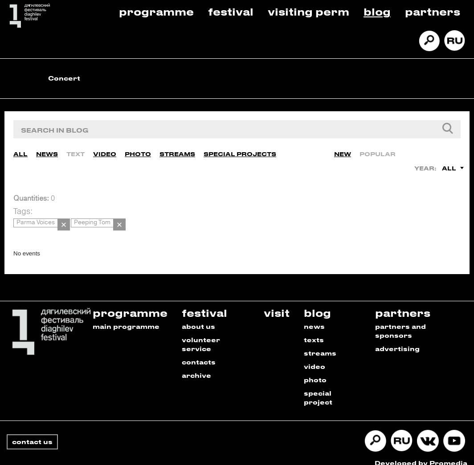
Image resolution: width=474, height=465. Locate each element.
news (314, 316)
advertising (397, 339)
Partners (432, 11)
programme (130, 303)
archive (196, 365)
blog (317, 303)
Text (75, 151)
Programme (156, 11)
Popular (378, 151)
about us (198, 316)
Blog (377, 11)
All (20, 151)
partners (402, 303)
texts (314, 330)
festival (204, 303)
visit (277, 303)
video (314, 356)
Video (104, 151)
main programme (126, 316)
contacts (199, 352)
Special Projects (240, 151)
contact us (32, 432)
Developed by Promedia (421, 453)
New (342, 151)
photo (315, 370)
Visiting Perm (308, 11)
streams (320, 343)
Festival (230, 11)
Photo (138, 151)
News (47, 151)
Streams (177, 151)
